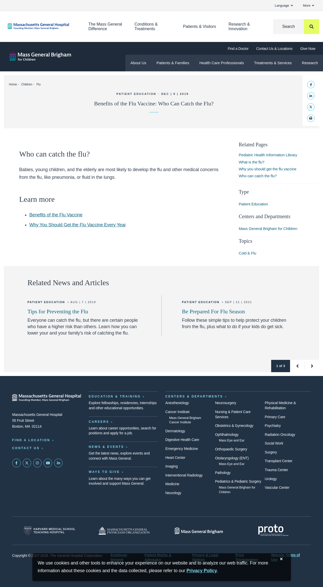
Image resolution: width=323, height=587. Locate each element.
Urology (271, 479)
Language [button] (284, 5)
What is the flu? (252, 162)
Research (310, 63)
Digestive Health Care (182, 440)
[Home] (40, 26)
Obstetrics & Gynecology (234, 426)
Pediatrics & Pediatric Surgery (238, 481)
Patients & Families (173, 63)
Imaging (171, 466)
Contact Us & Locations (274, 49)
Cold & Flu (247, 253)
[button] (297, 366)
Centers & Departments (194, 396)
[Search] (296, 26)
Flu (39, 84)
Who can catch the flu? (258, 176)
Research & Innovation (239, 26)
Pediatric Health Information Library (268, 155)
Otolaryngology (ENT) (232, 458)
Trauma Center (276, 470)
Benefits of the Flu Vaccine (55, 214)
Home (13, 84)
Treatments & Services (273, 63)
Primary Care (275, 417)
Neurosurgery (225, 403)
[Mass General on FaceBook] (16, 463)
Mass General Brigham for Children (268, 228)
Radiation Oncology (280, 435)
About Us (138, 63)
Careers (99, 422)
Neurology (173, 493)
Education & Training (115, 396)
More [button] (308, 5)
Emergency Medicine (181, 449)
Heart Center (175, 458)
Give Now (307, 49)
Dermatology (175, 431)
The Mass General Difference (105, 26)
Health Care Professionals (221, 63)
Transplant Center (278, 461)
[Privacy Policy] (201, 570)
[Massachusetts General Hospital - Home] (46, 397)
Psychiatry (273, 426)
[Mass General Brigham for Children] (40, 56)
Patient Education (253, 204)
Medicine (172, 484)
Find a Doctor (238, 49)
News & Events (106, 447)
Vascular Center (277, 487)
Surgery (271, 452)
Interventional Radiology (184, 475)
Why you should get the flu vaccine (267, 169)
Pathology (223, 473)
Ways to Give (104, 472)
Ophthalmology (226, 435)
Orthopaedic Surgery (231, 449)
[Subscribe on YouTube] (48, 463)
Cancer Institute (177, 412)
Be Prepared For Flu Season (213, 311)
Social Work (274, 443)
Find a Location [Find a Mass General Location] (31, 440)
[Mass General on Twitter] (27, 463)
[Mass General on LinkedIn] (58, 463)
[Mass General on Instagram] (37, 463)
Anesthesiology (177, 403)
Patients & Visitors (199, 26)
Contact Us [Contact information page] (26, 448)
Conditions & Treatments (146, 26)
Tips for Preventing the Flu (58, 311)
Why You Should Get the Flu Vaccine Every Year (77, 224)
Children (26, 84)
